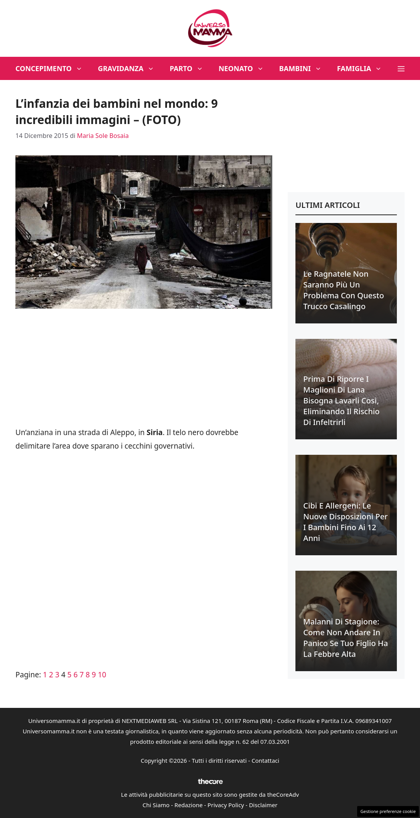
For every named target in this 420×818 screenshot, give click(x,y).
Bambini (304, 68)
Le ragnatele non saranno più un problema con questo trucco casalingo (343, 290)
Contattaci (265, 760)
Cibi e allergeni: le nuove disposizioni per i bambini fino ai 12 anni (345, 521)
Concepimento (52, 68)
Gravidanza (130, 68)
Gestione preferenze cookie (388, 811)
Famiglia (363, 68)
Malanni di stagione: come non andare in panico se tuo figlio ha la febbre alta (345, 637)
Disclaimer (263, 805)
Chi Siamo (156, 805)
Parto (190, 68)
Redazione (188, 805)
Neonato (245, 68)
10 (102, 675)
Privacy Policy (225, 805)
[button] (401, 68)
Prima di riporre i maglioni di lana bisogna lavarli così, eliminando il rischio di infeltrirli (341, 400)
